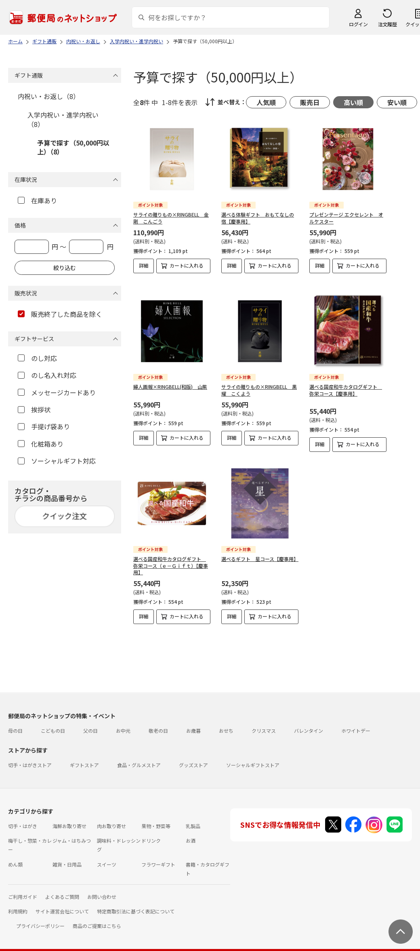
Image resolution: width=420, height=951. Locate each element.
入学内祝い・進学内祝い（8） (63, 119)
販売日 (309, 102)
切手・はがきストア (30, 758)
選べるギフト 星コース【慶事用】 (259, 552)
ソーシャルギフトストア (252, 758)
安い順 (397, 102)
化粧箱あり (40, 444)
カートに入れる (187, 265)
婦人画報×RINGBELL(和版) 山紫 (170, 380)
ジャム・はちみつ (71, 834)
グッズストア (193, 758)
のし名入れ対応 (47, 375)
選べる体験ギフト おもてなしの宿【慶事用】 (257, 218)
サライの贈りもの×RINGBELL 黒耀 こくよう (259, 383)
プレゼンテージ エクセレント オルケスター (346, 218)
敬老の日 (158, 724)
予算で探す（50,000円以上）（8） (73, 147)
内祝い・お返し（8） (49, 96)
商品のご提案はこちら (97, 919)
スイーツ (106, 857)
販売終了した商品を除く (60, 314)
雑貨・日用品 (67, 857)
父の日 (90, 724)
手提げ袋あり (44, 426)
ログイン (358, 24)
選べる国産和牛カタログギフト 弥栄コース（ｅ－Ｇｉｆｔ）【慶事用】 (170, 559)
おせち (226, 724)
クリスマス (264, 724)
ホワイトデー (355, 724)
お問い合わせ (101, 890)
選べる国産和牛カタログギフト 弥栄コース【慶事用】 (345, 383)
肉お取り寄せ (111, 819)
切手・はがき (22, 819)
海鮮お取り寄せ (69, 819)
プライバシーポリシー (40, 919)
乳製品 (193, 819)
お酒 (190, 834)
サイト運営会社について (62, 904)
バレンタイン (308, 724)
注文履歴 (387, 24)
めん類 (15, 857)
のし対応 (37, 358)
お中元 (123, 724)
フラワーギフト (158, 857)
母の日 (15, 724)
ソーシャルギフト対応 (57, 461)
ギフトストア (84, 758)
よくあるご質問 (62, 890)
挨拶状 (34, 409)
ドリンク (151, 834)
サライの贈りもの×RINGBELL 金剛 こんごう (171, 218)
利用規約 (17, 904)
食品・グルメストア (139, 758)
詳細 (144, 265)
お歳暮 (193, 724)
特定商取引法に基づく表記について (135, 904)
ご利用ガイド (22, 890)
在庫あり (37, 200)
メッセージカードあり (57, 392)
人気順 (266, 102)
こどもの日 (53, 724)
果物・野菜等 (155, 819)
